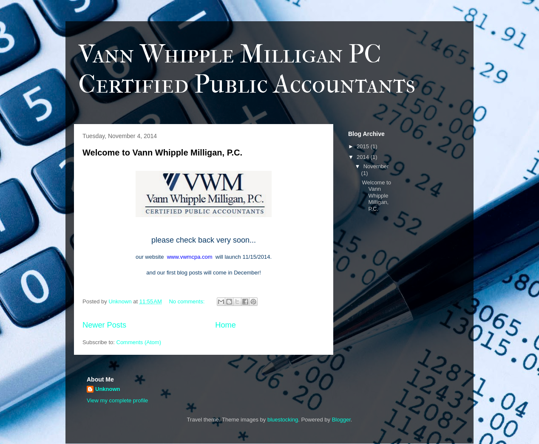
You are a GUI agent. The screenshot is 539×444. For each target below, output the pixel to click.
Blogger (341, 419)
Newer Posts (104, 325)
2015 (364, 146)
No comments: (187, 301)
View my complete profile (117, 400)
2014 (364, 157)
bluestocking (282, 419)
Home (225, 325)
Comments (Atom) (138, 342)
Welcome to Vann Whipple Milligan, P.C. (162, 152)
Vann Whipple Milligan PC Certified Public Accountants (246, 69)
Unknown (107, 389)
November (376, 166)
